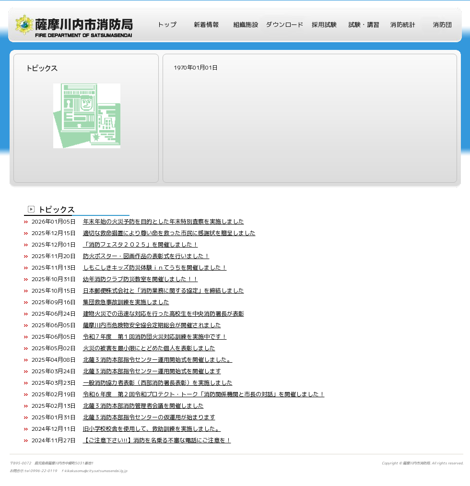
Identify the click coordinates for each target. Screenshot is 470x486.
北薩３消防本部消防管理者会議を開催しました (143, 406)
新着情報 (206, 24)
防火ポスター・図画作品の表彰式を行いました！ (146, 256)
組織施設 (245, 24)
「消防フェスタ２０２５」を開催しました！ (140, 244)
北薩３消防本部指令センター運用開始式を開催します (152, 371)
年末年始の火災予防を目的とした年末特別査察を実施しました (163, 221)
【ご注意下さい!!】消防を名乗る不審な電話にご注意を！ (157, 440)
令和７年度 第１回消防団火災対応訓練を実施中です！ (155, 336)
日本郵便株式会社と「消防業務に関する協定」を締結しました (163, 290)
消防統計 (402, 24)
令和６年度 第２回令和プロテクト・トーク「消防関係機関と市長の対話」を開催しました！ (204, 394)
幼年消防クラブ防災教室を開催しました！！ (140, 279)
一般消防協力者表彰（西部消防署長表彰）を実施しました (158, 383)
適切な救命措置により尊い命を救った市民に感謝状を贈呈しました (169, 233)
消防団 (442, 24)
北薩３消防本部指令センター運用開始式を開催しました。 (158, 360)
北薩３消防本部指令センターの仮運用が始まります (149, 417)
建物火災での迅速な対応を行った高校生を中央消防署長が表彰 (163, 313)
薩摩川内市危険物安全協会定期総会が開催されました (152, 325)
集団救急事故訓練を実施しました (126, 302)
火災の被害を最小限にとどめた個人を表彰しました (149, 348)
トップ (167, 24)
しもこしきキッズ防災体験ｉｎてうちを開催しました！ (155, 267)
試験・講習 (363, 24)
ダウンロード (285, 24)
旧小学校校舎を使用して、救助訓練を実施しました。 (152, 429)
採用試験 (324, 24)
